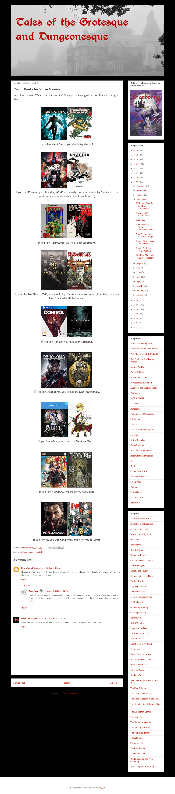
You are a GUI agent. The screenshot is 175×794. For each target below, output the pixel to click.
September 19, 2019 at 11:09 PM (51, 618)
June (138, 272)
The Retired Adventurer (141, 722)
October (140, 195)
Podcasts (134, 487)
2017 (136, 305)
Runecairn (135, 409)
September (141, 199)
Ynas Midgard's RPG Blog (142, 767)
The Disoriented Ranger (141, 693)
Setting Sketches (137, 440)
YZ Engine (135, 419)
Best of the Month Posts (141, 450)
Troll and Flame (137, 748)
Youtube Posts (136, 497)
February (140, 290)
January (140, 295)
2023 (136, 164)
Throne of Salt (136, 743)
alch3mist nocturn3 (139, 529)
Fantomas (140, 220)
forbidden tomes (27, 552)
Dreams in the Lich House (142, 576)
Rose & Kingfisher (138, 665)
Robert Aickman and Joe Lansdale (145, 242)
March (139, 286)
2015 (136, 314)
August (139, 263)
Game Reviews (137, 445)
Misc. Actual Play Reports (142, 430)
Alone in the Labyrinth (140, 534)
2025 (136, 155)
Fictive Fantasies (138, 591)
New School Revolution (141, 644)
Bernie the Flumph (138, 555)
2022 (136, 168)
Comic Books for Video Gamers (143, 249)
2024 (136, 159)
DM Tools (134, 424)
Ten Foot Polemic (138, 688)
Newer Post (19, 682)
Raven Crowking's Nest (140, 654)
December (141, 186)
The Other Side (137, 717)
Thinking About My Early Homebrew (145, 256)
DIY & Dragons (137, 565)
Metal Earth (135, 638)
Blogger (101, 788)
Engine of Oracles (138, 586)
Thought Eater (136, 738)
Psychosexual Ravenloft (141, 383)
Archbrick (134, 539)
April (139, 281)
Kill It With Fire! (138, 623)
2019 (136, 182)
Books (133, 466)
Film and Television (139, 476)
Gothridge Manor (138, 612)
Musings (134, 435)
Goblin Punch (136, 602)
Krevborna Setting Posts (141, 343)
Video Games (136, 492)
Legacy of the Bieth (139, 628)
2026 (136, 150)
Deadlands (135, 403)
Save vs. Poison (137, 670)
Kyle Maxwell (27, 568)
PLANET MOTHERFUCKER (144, 354)
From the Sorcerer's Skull (141, 597)
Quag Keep (135, 649)
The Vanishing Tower (140, 733)
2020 (136, 177)
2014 (136, 318)
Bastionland (135, 545)
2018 (136, 300)
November (141, 190)
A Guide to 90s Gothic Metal (143, 214)
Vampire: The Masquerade (142, 414)
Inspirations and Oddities (141, 456)
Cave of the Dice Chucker (142, 560)
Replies (27, 585)
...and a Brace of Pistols (141, 518)
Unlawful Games (138, 753)
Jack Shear (34, 591)
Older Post (115, 682)
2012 (136, 327)
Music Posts (135, 482)
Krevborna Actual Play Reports (144, 349)
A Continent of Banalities (141, 524)
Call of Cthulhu (137, 372)
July (138, 268)
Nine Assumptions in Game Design (144, 235)
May (138, 277)
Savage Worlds (137, 367)
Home (67, 682)
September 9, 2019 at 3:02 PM (55, 591)
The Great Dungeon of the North (145, 699)
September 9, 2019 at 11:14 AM (47, 568)
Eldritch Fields (137, 581)
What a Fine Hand (29, 618)
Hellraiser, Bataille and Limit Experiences (144, 206)
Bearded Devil (136, 550)
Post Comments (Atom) (72, 693)
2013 (136, 323)
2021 (136, 173)
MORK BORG (137, 398)
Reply (23, 579)
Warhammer (135, 393)
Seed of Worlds (137, 675)
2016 (136, 309)
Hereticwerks (136, 618)
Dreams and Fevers (139, 571)
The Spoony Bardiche (140, 727)
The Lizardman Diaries (140, 712)
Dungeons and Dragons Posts (143, 388)
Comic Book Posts (138, 471)
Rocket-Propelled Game (141, 659)
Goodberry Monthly (139, 607)
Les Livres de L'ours (139, 633)
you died (38, 552)
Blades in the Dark (138, 377)
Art (131, 461)
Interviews (135, 503)
